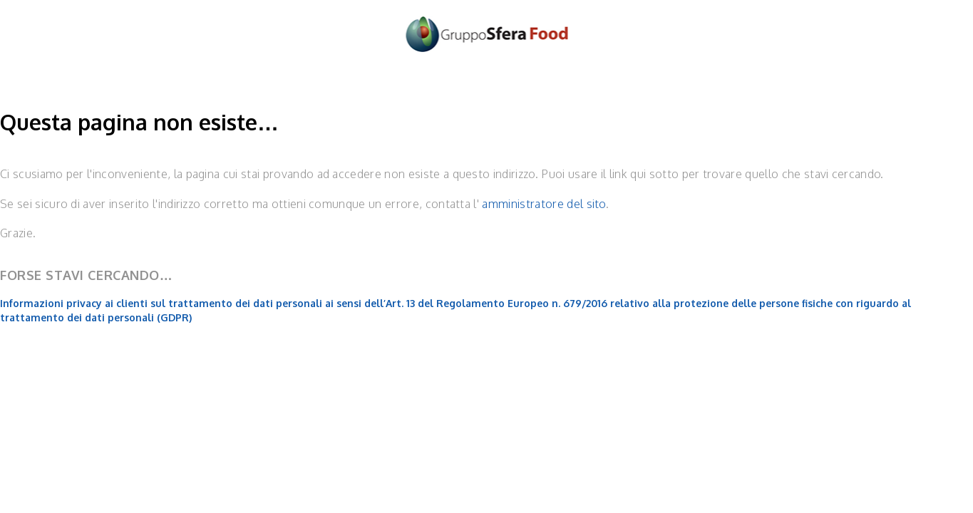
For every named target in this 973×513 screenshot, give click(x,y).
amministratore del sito (543, 204)
